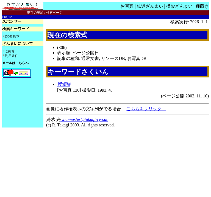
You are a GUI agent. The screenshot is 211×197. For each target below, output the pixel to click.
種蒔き (202, 6)
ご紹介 (10, 51)
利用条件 (11, 56)
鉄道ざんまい (150, 6)
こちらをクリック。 (146, 108)
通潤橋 (63, 84)
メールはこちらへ (15, 63)
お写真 (127, 6)
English (7, 17)
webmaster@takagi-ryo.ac (84, 119)
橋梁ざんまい (179, 6)
